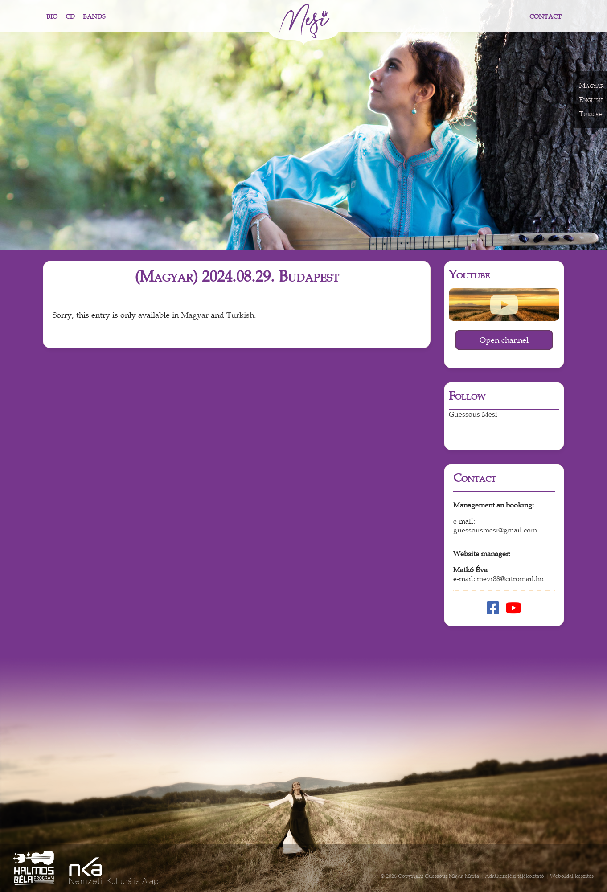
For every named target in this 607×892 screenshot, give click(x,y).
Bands (94, 16)
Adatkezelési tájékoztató (514, 876)
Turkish (240, 315)
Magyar (195, 315)
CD (70, 16)
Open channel (504, 340)
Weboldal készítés (572, 876)
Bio (51, 16)
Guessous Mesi (473, 414)
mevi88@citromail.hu (510, 578)
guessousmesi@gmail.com (495, 530)
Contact (545, 16)
